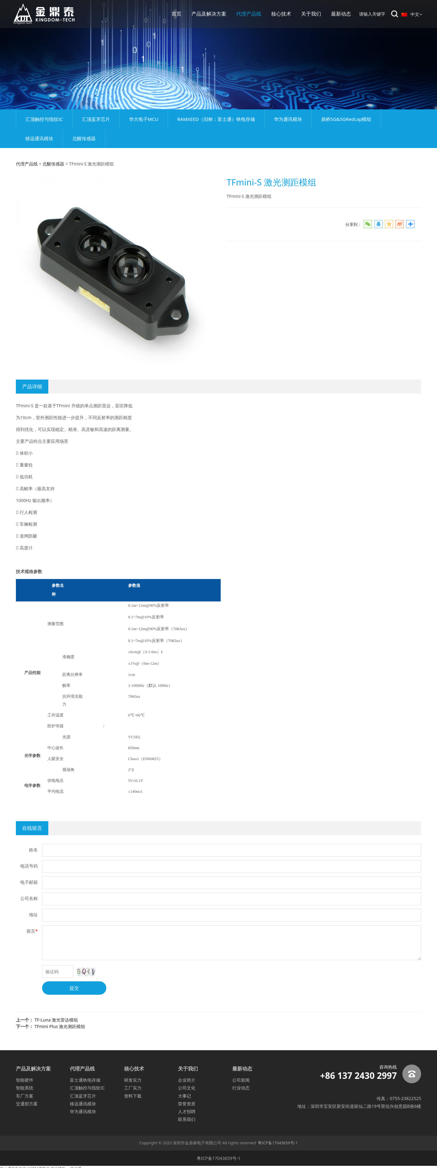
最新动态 (341, 14)
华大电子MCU (143, 119)
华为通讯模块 (288, 119)
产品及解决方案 (208, 14)
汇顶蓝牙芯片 (96, 119)
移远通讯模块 (39, 138)
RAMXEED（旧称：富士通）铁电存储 (216, 119)
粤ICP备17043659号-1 (278, 1143)
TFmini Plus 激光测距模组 (60, 1026)
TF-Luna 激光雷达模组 (56, 1020)
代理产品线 (248, 14)
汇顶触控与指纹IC (44, 119)
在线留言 (32, 828)
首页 (176, 14)
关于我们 (311, 14)
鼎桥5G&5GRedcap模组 (346, 119)
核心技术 (281, 14)
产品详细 (32, 386)
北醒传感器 (84, 138)
